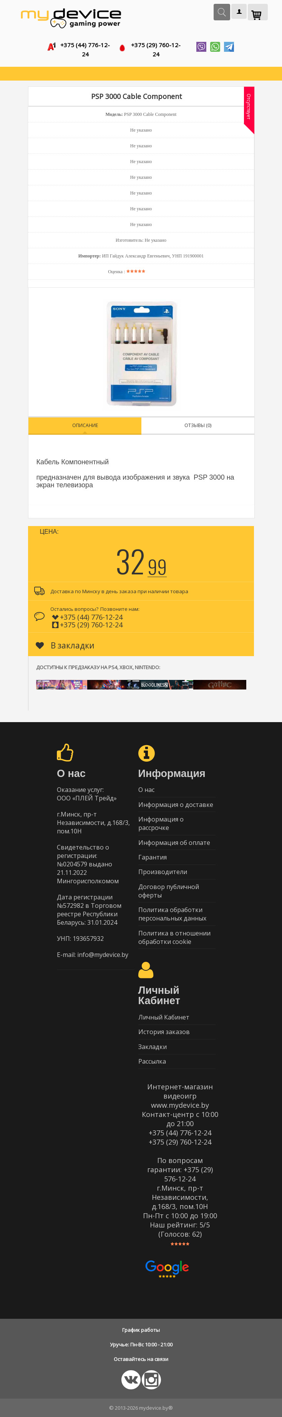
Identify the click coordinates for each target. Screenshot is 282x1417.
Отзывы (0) (197, 422)
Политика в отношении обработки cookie (174, 936)
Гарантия (152, 855)
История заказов (164, 1031)
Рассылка (152, 1061)
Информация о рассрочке (161, 821)
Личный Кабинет (163, 1016)
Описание (85, 422)
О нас (146, 787)
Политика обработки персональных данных (172, 912)
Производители (162, 870)
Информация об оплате (174, 840)
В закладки (65, 642)
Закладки (152, 1046)
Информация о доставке (175, 802)
